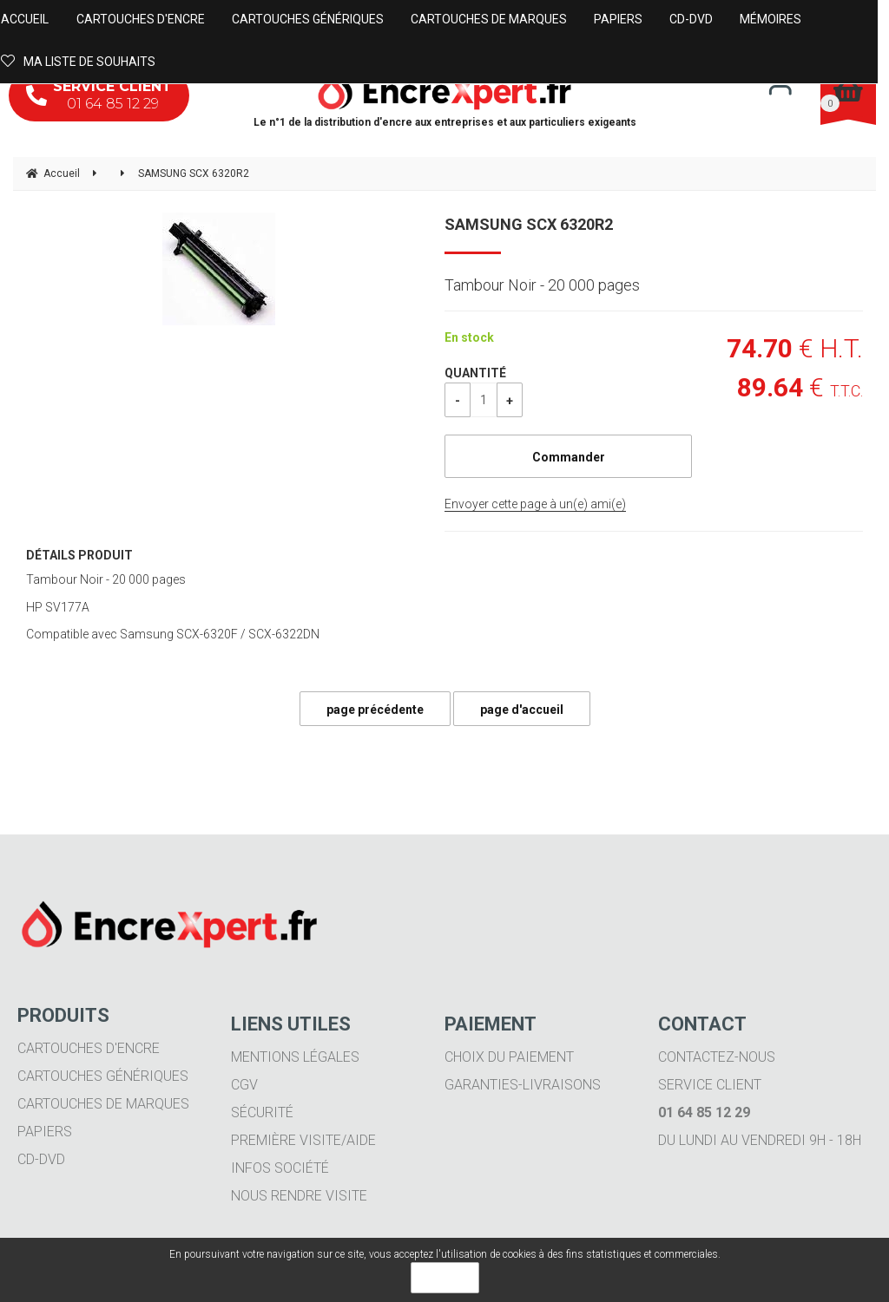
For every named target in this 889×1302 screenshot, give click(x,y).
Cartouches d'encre (88, 1048)
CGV (244, 1084)
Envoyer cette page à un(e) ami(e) (535, 504)
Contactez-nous (716, 1057)
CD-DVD (41, 1159)
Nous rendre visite (299, 1196)
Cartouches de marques (103, 1104)
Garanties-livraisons (522, 1084)
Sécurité (262, 1112)
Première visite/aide (303, 1140)
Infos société (280, 1168)
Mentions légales (295, 1057)
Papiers (44, 1131)
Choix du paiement (509, 1057)
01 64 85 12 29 (99, 95)
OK (445, 1278)
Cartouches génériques (102, 1076)
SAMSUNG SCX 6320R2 (528, 224)
